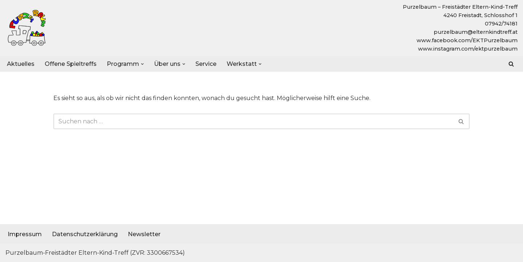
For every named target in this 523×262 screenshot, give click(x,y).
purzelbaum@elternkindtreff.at (476, 32)
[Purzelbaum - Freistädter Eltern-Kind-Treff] (27, 28)
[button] (142, 63)
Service (205, 63)
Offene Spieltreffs (71, 63)
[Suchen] (511, 64)
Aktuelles (21, 63)
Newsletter (144, 234)
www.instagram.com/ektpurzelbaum (468, 48)
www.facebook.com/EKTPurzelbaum (467, 40)
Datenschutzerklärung (85, 234)
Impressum (25, 234)
